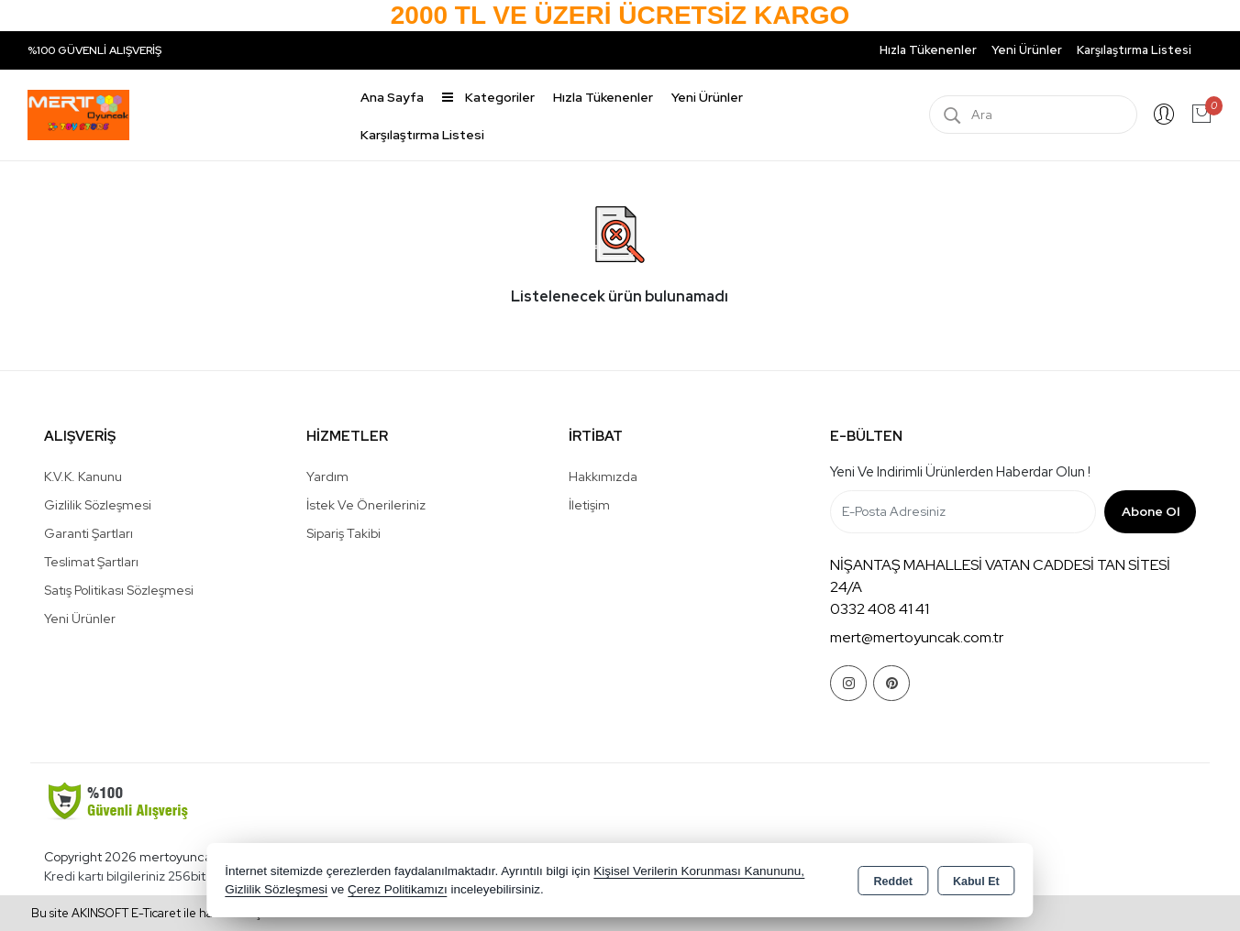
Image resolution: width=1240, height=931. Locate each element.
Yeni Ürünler (80, 618)
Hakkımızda (603, 476)
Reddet (893, 881)
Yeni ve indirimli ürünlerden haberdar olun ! (960, 472)
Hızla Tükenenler (928, 50)
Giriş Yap (1163, 114)
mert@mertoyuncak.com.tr (916, 637)
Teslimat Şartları (91, 561)
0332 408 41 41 (879, 609)
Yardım (327, 476)
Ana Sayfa (392, 97)
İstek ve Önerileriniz (366, 505)
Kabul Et (976, 881)
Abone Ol (1150, 511)
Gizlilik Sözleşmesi (97, 505)
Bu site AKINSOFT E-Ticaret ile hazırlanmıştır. (153, 913)
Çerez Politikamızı (398, 889)
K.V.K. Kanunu (83, 476)
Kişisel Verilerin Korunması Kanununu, (698, 871)
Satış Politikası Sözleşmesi (119, 590)
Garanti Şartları (88, 533)
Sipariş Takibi (343, 533)
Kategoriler (488, 97)
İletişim (589, 505)
